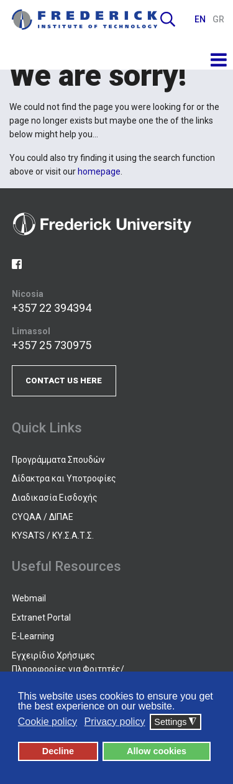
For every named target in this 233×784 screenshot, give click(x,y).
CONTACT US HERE (63, 380)
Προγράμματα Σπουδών (58, 460)
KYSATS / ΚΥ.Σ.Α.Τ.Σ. (53, 535)
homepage (99, 171)
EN (201, 19)
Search (167, 19)
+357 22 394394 (51, 307)
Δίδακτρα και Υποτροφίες (64, 478)
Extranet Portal (41, 617)
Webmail (29, 598)
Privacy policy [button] (115, 721)
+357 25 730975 (51, 345)
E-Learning (33, 636)
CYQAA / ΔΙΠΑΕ (42, 517)
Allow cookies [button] (156, 751)
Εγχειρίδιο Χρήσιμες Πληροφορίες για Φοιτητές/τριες (68, 669)
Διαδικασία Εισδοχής (55, 498)
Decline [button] (58, 751)
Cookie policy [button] (47, 721)
